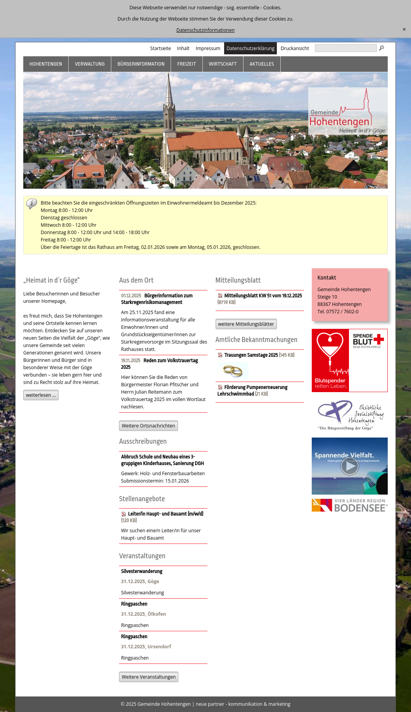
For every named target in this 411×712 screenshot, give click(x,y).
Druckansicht (295, 48)
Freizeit (186, 64)
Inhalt (183, 48)
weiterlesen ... (41, 395)
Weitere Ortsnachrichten (148, 425)
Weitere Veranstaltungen (149, 677)
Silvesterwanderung (141, 571)
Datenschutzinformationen (205, 30)
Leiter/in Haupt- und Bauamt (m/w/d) (165, 514)
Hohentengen (45, 64)
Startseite (160, 48)
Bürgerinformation (140, 64)
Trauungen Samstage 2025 (251, 355)
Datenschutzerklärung (250, 48)
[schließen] (404, 29)
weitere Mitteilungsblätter (246, 324)
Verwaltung (90, 64)
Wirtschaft (223, 64)
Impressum (208, 48)
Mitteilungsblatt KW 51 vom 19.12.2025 (263, 296)
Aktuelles (262, 64)
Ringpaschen (134, 604)
